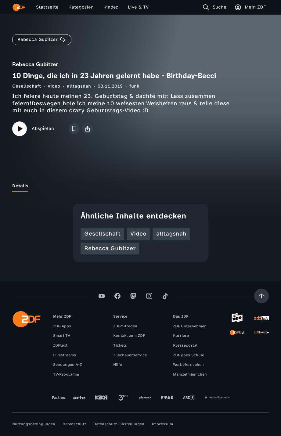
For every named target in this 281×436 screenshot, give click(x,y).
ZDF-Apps (62, 326)
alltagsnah (79, 86)
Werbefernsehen (188, 364)
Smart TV (61, 335)
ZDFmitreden (125, 326)
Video (54, 86)
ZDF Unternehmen (190, 326)
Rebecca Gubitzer (110, 248)
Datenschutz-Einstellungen (118, 424)
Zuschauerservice (130, 355)
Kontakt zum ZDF (129, 335)
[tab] (20, 186)
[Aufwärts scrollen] (261, 296)
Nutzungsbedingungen (33, 424)
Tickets (120, 345)
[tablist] (140, 186)
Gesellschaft (26, 86)
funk (134, 86)
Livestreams (64, 355)
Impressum (162, 424)
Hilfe (117, 364)
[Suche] (215, 7)
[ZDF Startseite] (19, 7)
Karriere (181, 335)
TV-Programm (66, 374)
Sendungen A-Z (67, 364)
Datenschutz (74, 424)
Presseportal (185, 345)
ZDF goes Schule (188, 355)
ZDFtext (60, 345)
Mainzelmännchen (190, 374)
